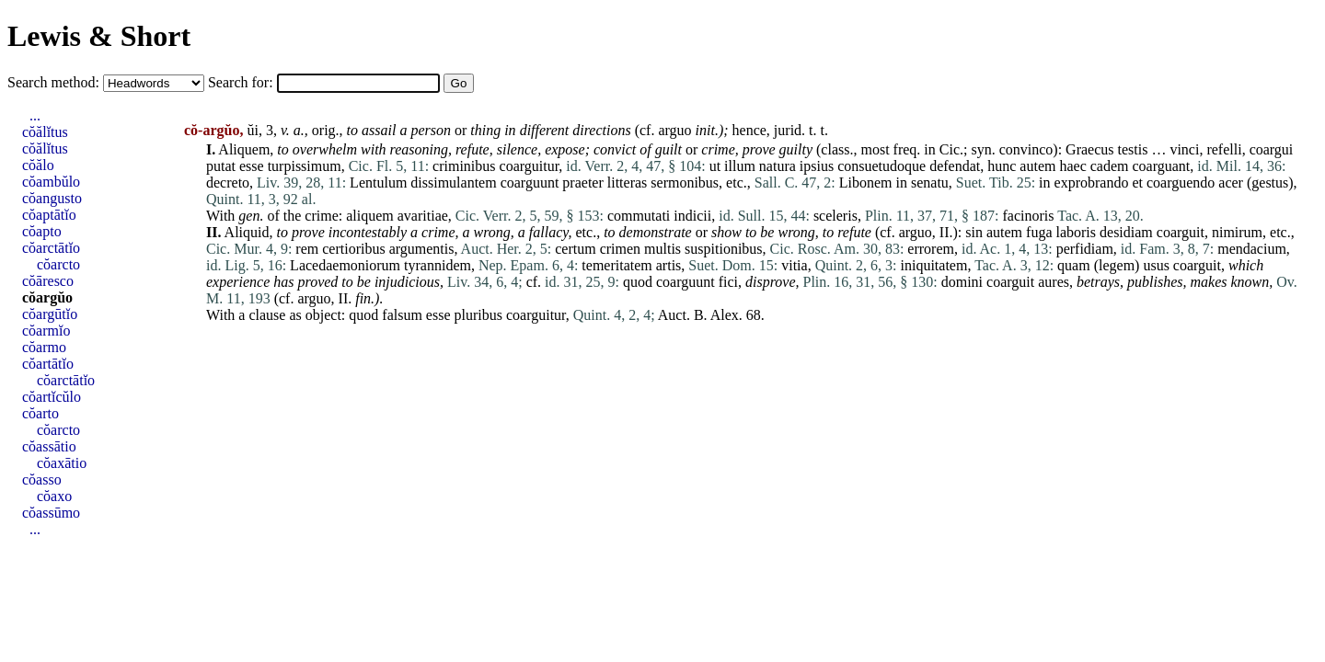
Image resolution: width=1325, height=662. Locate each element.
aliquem (370, 215)
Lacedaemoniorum (345, 265)
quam (1073, 265)
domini (962, 282)
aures (1053, 282)
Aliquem (244, 149)
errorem (930, 249)
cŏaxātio (61, 463)
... (34, 115)
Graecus (1089, 149)
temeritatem (616, 265)
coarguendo (1180, 182)
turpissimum (304, 166)
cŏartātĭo (48, 363)
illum (739, 166)
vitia (794, 265)
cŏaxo (54, 496)
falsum (402, 315)
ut (714, 166)
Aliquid (247, 232)
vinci (1184, 149)
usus (1156, 265)
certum (575, 249)
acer (1230, 182)
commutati (638, 215)
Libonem (866, 182)
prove (759, 149)
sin (974, 232)
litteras (627, 182)
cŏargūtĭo (49, 314)
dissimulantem (453, 182)
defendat (954, 166)
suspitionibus (723, 249)
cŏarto (40, 413)
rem (306, 249)
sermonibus (685, 182)
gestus (1269, 182)
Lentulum (378, 182)
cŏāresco (48, 281)
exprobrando (1091, 182)
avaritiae (423, 215)
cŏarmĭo (46, 330)
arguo (674, 130)
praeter (582, 182)
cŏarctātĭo (51, 248)
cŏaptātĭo (49, 215)
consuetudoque (881, 166)
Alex (724, 315)
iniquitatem (934, 265)
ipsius (817, 166)
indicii (692, 215)
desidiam (1126, 232)
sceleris (835, 215)
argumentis (422, 249)
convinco (1026, 149)
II (944, 232)
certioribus (353, 249)
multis (662, 249)
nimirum (1237, 232)
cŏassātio (49, 446)
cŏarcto (58, 264)
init (705, 130)
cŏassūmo (51, 512)
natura (777, 166)
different (545, 130)
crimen (620, 249)
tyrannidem (437, 265)
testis (1133, 149)
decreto (227, 182)
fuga (1039, 232)
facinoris (1028, 215)
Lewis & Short (98, 35)
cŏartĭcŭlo (51, 397)
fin (363, 298)
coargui (1272, 149)
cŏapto (42, 231)
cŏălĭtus (45, 132)
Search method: (55, 82)
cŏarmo (44, 347)
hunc (1001, 166)
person (430, 130)
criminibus (463, 166)
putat (221, 166)
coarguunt (530, 182)
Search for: (242, 82)
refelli (1223, 149)
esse (251, 166)
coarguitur (529, 166)
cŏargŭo (47, 297)
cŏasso (42, 479)
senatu (930, 182)
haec (1072, 166)
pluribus (478, 315)
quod (637, 282)
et (1137, 182)
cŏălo (38, 165)
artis (669, 265)
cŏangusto (52, 198)
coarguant (1162, 166)
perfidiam (1084, 249)
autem (1037, 166)
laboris (1075, 232)
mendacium (1251, 249)
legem (1117, 265)
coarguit (1180, 232)
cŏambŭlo (51, 181)
